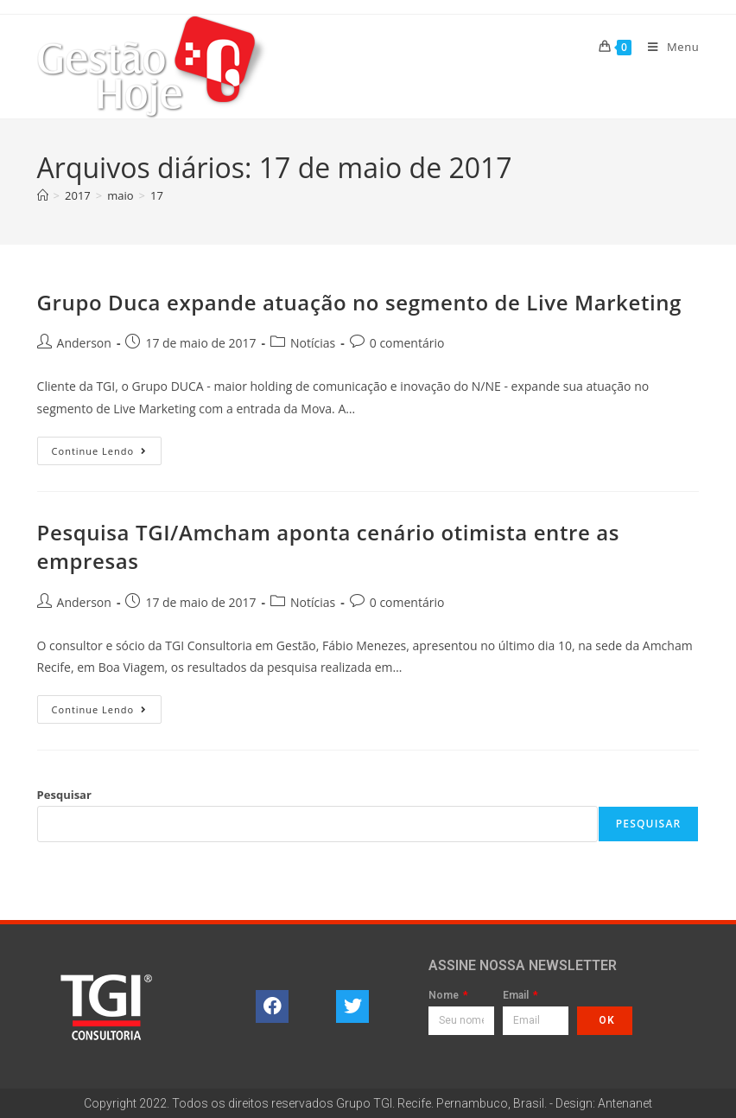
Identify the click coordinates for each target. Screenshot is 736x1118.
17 (156, 195)
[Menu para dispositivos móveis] (667, 46)
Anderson (84, 343)
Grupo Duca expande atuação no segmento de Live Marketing (359, 302)
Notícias (312, 343)
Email (517, 995)
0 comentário (407, 343)
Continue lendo (107, 447)
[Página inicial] (42, 195)
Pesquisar (64, 794)
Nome (444, 995)
